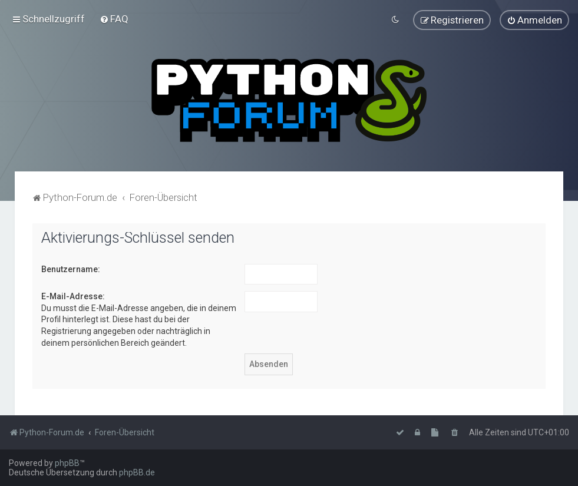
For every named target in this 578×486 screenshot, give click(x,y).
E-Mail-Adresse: (73, 295)
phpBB (67, 463)
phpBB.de (137, 472)
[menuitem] (114, 19)
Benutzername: (70, 268)
